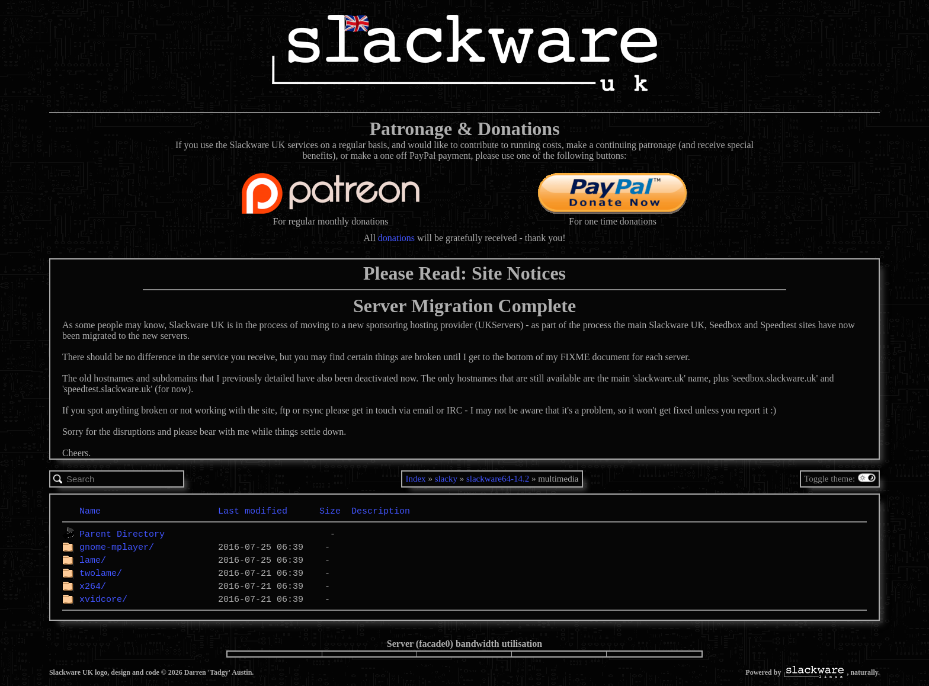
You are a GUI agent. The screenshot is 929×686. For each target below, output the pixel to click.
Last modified (252, 511)
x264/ (92, 586)
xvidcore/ (103, 599)
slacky (446, 478)
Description (380, 511)
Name (90, 511)
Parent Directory (122, 534)
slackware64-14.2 (497, 478)
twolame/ (100, 573)
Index (415, 478)
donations (396, 238)
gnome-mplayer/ (116, 547)
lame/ (92, 560)
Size (330, 511)
